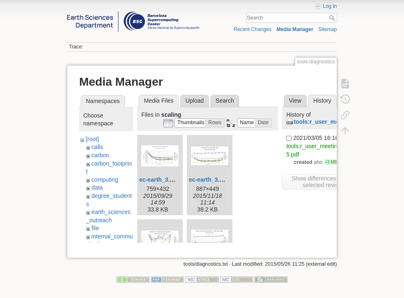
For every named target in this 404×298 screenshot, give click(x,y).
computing (105, 179)
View (295, 100)
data (97, 187)
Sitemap (327, 29)
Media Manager (294, 29)
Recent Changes (252, 29)
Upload (194, 100)
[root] (92, 139)
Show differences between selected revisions (326, 181)
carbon (100, 155)
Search (333, 18)
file (95, 228)
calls (97, 147)
